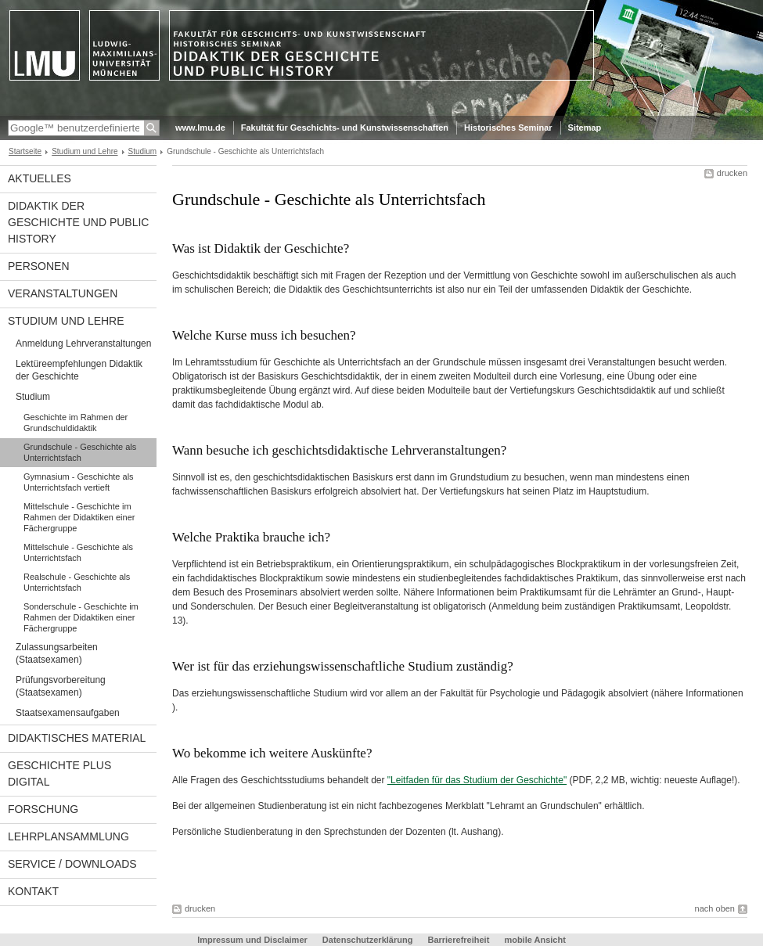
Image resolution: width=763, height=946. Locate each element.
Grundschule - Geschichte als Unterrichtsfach (79, 452)
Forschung (43, 809)
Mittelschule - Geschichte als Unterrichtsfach (78, 552)
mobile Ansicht (534, 939)
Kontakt (33, 891)
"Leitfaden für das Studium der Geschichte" (477, 780)
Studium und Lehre (84, 151)
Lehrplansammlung (68, 836)
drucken (732, 173)
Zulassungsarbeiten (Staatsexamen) (57, 653)
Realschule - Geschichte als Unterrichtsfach (76, 582)
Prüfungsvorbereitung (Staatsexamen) (61, 686)
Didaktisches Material (77, 738)
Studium (142, 151)
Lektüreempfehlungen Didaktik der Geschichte (79, 370)
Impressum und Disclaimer (252, 939)
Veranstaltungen (62, 293)
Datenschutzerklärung (367, 939)
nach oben (715, 908)
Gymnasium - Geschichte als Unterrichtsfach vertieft (78, 482)
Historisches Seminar (508, 127)
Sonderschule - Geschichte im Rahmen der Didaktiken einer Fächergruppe (81, 617)
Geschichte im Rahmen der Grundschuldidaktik (75, 422)
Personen (39, 266)
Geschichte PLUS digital (59, 773)
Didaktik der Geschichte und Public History (78, 222)
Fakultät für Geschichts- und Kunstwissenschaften (344, 127)
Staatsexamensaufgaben (68, 712)
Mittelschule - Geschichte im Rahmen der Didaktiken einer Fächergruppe (79, 517)
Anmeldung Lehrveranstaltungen (83, 343)
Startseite (25, 151)
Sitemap (585, 127)
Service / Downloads (72, 864)
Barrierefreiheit (459, 939)
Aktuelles (39, 178)
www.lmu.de (200, 127)
